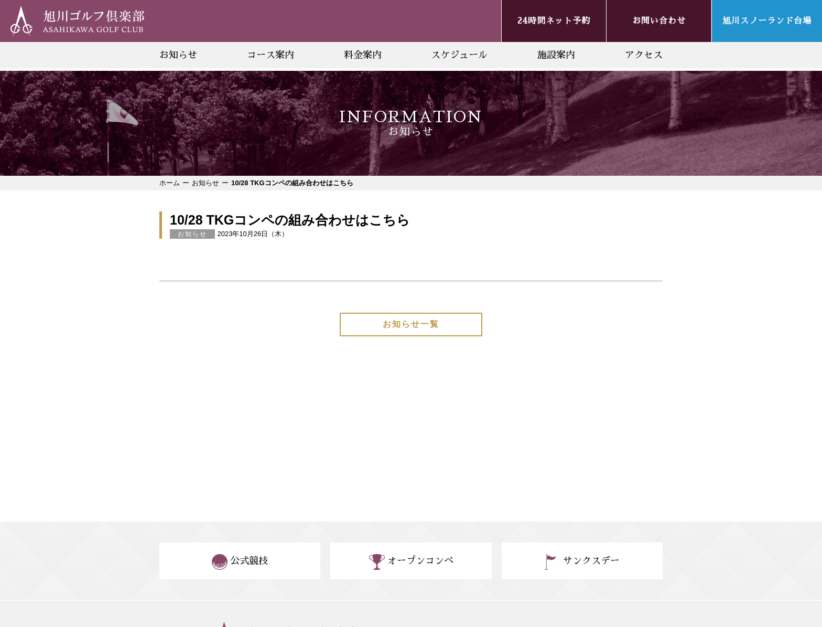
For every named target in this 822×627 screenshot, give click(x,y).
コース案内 (270, 55)
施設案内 (556, 55)
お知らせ (178, 55)
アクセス (644, 55)
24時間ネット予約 (553, 21)
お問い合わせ (659, 21)
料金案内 (363, 55)
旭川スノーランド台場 (767, 21)
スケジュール (459, 55)
